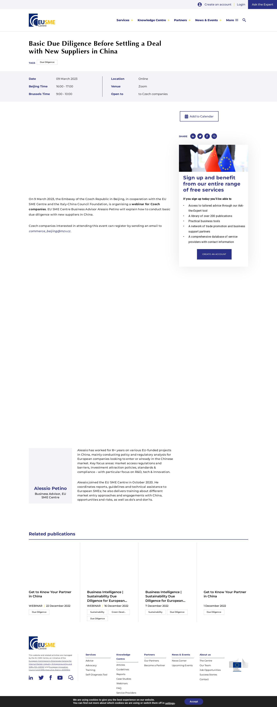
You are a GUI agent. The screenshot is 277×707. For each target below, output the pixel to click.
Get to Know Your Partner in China (50, 594)
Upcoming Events (182, 665)
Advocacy (91, 665)
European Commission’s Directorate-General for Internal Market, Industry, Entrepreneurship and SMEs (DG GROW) (50, 664)
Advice (89, 660)
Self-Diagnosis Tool (96, 674)
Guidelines (122, 669)
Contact (204, 679)
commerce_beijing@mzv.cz (49, 231)
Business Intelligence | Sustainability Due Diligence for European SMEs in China (106, 596)
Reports (120, 674)
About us (205, 654)
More (230, 20)
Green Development (121, 612)
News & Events (206, 20)
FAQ (118, 688)
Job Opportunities (210, 670)
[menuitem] (125, 20)
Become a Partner (154, 665)
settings (170, 703)
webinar (35, 605)
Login (241, 4)
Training (90, 670)
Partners (180, 20)
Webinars (122, 683)
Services (123, 20)
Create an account (218, 4)
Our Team (205, 665)
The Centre (206, 660)
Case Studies (123, 678)
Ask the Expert (262, 4)
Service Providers (126, 692)
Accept (194, 701)
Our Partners (151, 660)
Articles (120, 664)
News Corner (179, 660)
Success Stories (208, 674)
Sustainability (97, 612)
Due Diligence (47, 62)
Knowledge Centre (152, 20)
